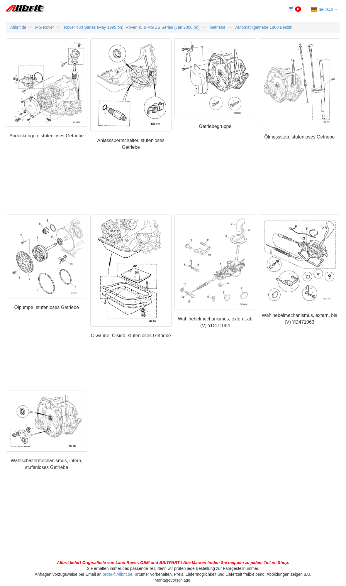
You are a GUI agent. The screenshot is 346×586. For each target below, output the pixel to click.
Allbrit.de (18, 27)
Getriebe (216, 27)
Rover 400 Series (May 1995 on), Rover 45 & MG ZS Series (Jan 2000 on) (131, 27)
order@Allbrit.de (117, 574)
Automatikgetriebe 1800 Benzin (263, 27)
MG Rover (44, 27)
